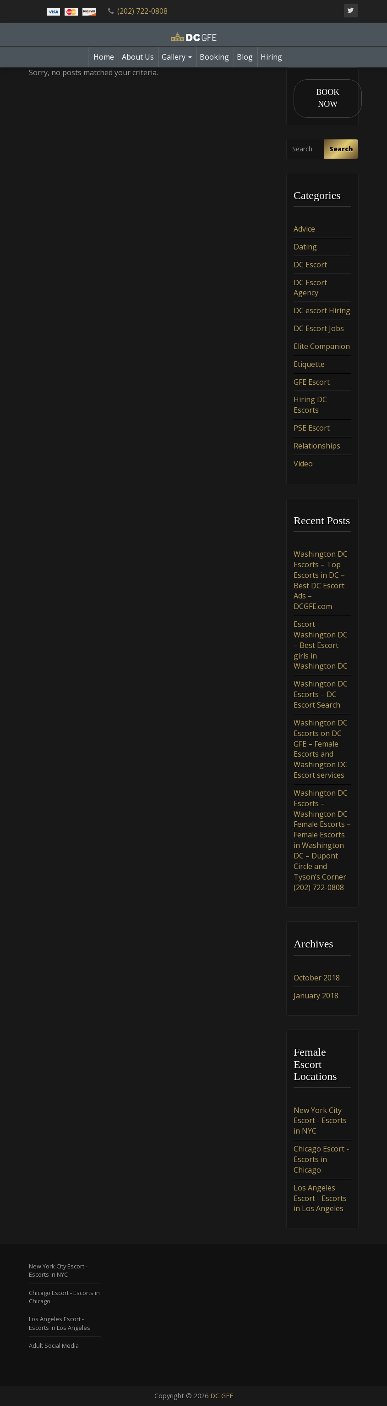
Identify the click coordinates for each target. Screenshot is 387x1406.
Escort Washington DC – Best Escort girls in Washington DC (321, 645)
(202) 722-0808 (142, 11)
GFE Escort (312, 382)
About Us (138, 57)
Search (341, 148)
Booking (214, 57)
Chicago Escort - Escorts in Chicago (321, 1159)
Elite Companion (322, 346)
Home (103, 57)
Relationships (317, 446)
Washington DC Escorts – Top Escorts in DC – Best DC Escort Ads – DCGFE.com (321, 580)
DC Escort (310, 265)
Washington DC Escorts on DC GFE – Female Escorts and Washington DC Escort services (321, 749)
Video (303, 464)
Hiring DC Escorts (310, 405)
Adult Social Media (54, 1345)
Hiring (271, 57)
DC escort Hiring (322, 311)
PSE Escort (312, 428)
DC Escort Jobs (319, 329)
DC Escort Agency (310, 287)
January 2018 (316, 996)
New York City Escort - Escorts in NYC (320, 1120)
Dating (305, 247)
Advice (304, 229)
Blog (245, 57)
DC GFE (221, 1396)
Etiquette (309, 364)
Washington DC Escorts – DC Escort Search (321, 694)
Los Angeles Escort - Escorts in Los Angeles (320, 1198)
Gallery (177, 57)
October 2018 (317, 978)
